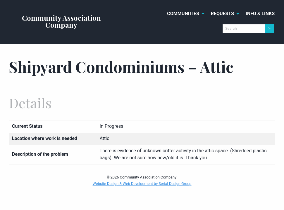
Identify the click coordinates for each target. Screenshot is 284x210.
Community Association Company (61, 21)
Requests (222, 13)
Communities (183, 13)
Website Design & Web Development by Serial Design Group (142, 183)
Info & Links (260, 13)
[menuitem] (184, 14)
